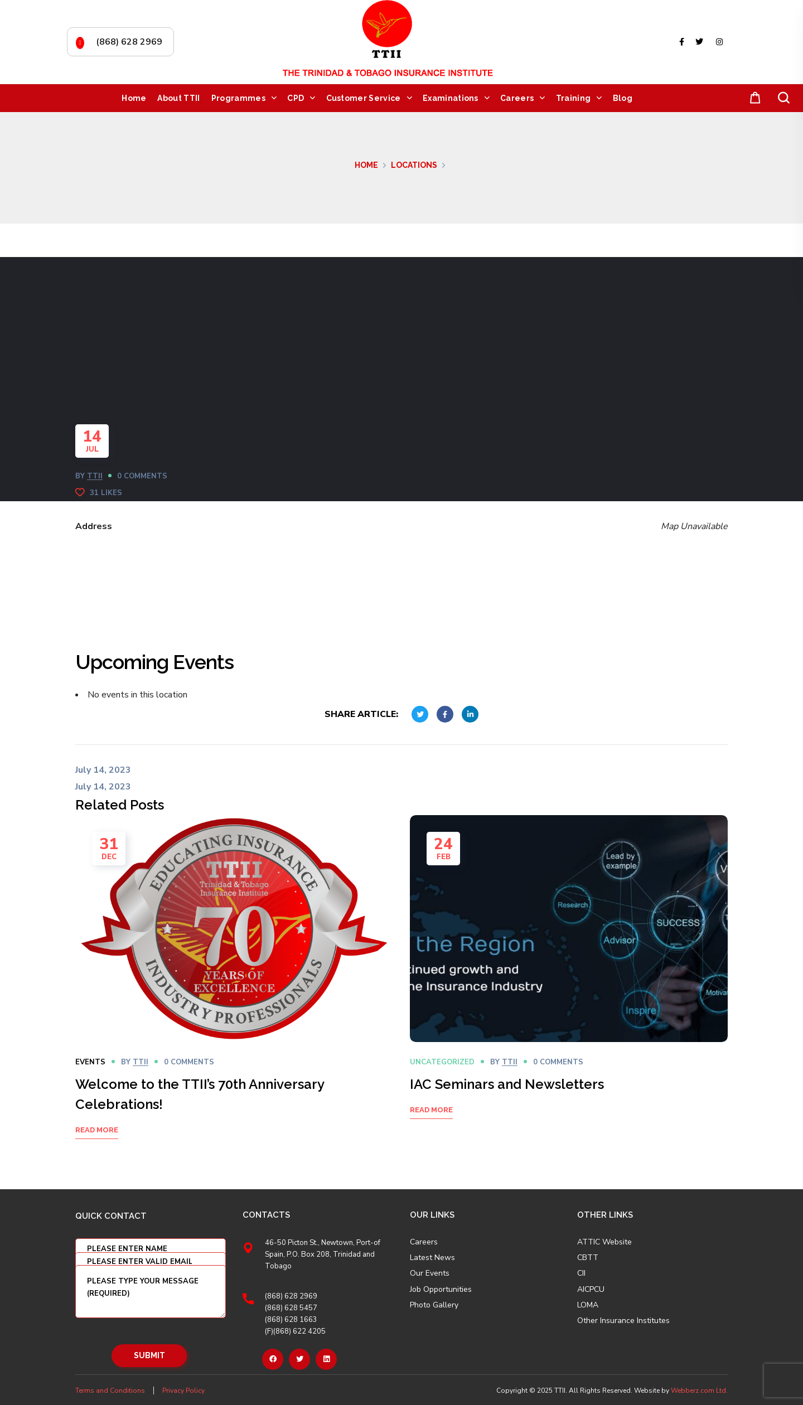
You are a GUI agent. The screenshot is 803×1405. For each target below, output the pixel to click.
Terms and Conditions (110, 1390)
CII (581, 1273)
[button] (752, 98)
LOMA (587, 1305)
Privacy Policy (183, 1390)
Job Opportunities (441, 1290)
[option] (234, 991)
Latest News (432, 1258)
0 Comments (142, 476)
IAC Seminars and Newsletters (507, 1084)
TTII (95, 476)
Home (366, 165)
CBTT (587, 1258)
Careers (424, 1242)
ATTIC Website (604, 1242)
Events (90, 1062)
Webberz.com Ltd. (699, 1390)
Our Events (429, 1273)
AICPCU (590, 1290)
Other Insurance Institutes (623, 1321)
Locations (414, 165)
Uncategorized (442, 1062)
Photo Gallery (434, 1305)
